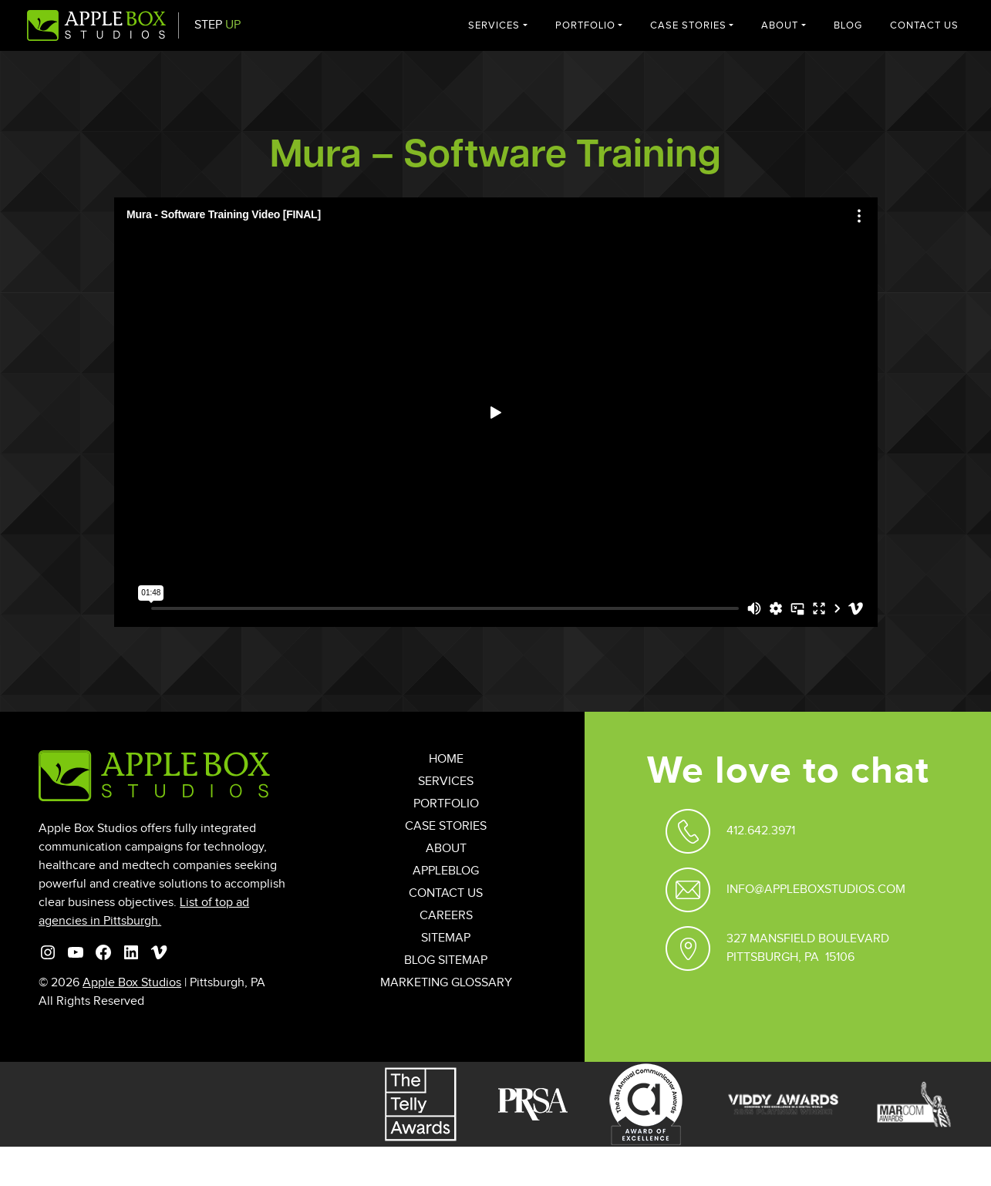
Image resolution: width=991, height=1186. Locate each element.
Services (494, 25)
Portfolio (585, 25)
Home (446, 759)
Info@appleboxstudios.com (815, 889)
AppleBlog (446, 871)
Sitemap (445, 938)
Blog (848, 25)
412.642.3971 (760, 831)
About (779, 25)
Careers (446, 915)
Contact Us (924, 25)
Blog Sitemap (445, 960)
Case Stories (688, 25)
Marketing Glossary (446, 982)
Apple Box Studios (132, 982)
